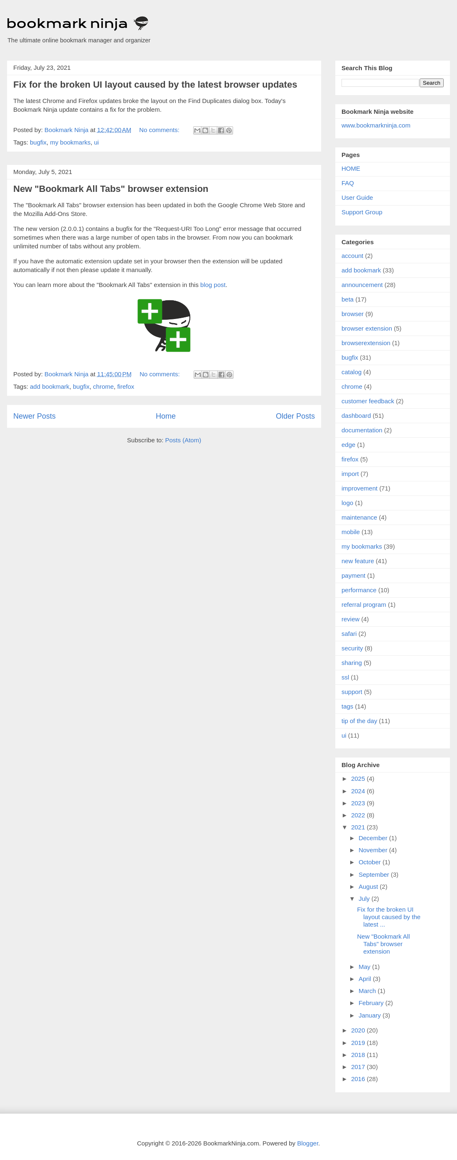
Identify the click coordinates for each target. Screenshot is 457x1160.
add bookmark (49, 386)
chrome (103, 386)
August (369, 886)
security (352, 648)
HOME (351, 168)
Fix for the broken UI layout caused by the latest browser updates (155, 84)
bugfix (38, 142)
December (374, 837)
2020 (359, 1030)
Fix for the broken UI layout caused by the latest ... (389, 917)
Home (166, 416)
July (365, 898)
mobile (351, 531)
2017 (359, 1066)
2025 (359, 778)
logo (347, 502)
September (375, 874)
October (371, 862)
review (350, 619)
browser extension (367, 328)
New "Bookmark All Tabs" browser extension (111, 189)
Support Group (362, 212)
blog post (213, 284)
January (371, 1015)
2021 (359, 827)
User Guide (357, 197)
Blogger (307, 1143)
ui (96, 142)
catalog (351, 371)
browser (353, 313)
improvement (360, 488)
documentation (362, 430)
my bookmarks (70, 142)
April (366, 978)
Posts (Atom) (183, 440)
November (374, 849)
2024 (359, 791)
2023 (359, 803)
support (352, 691)
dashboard (356, 415)
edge (348, 444)
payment (354, 575)
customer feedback (368, 401)
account (353, 255)
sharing (352, 662)
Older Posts (295, 416)
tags (347, 706)
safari (349, 633)
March (368, 990)
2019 (359, 1042)
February (372, 1002)
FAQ (348, 182)
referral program (364, 604)
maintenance (359, 517)
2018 (359, 1054)
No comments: (160, 129)
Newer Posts (34, 416)
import (350, 473)
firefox (125, 386)
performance (359, 589)
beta (348, 299)
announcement (362, 284)
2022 (359, 815)
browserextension (366, 342)
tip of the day (359, 720)
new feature (358, 560)
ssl (345, 677)
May (365, 966)
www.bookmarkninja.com (376, 125)
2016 (359, 1078)
